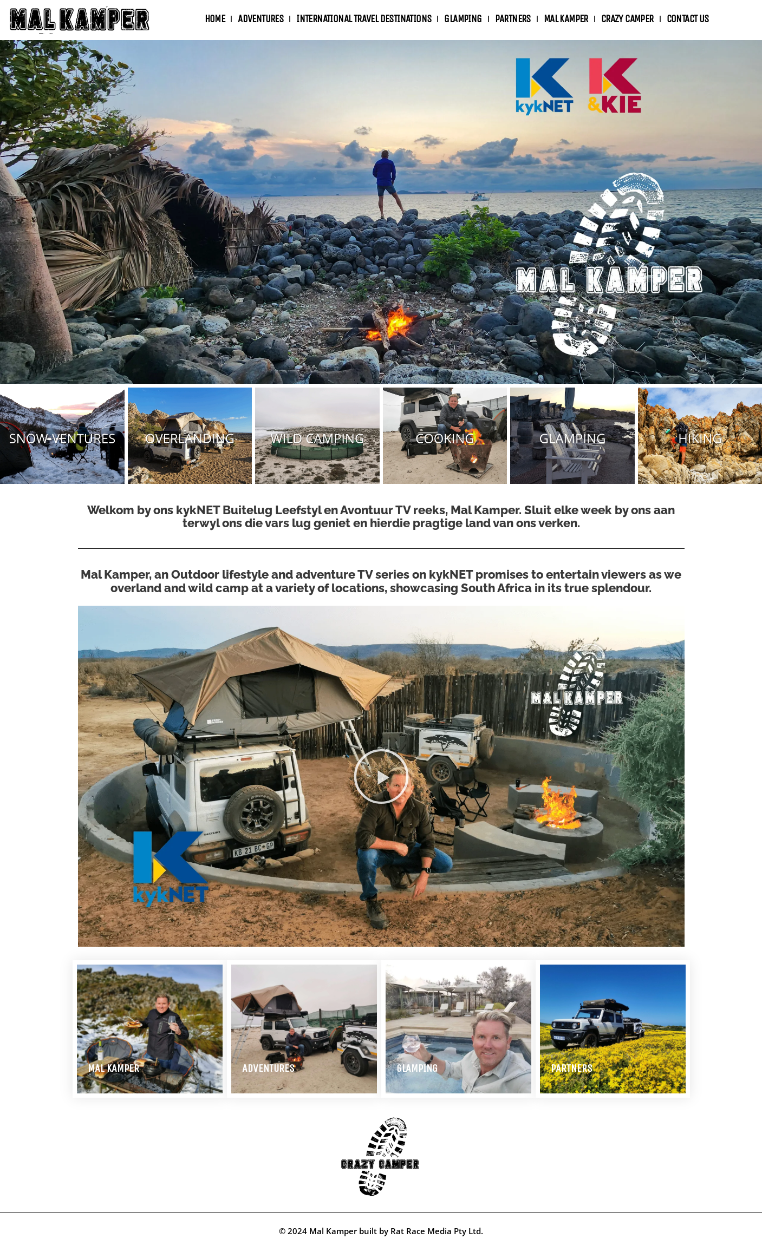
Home (215, 19)
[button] (381, 776)
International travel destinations (363, 19)
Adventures (268, 1068)
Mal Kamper (566, 19)
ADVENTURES (260, 19)
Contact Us (688, 19)
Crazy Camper (627, 19)
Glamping (462, 19)
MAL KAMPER (113, 1068)
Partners (513, 19)
